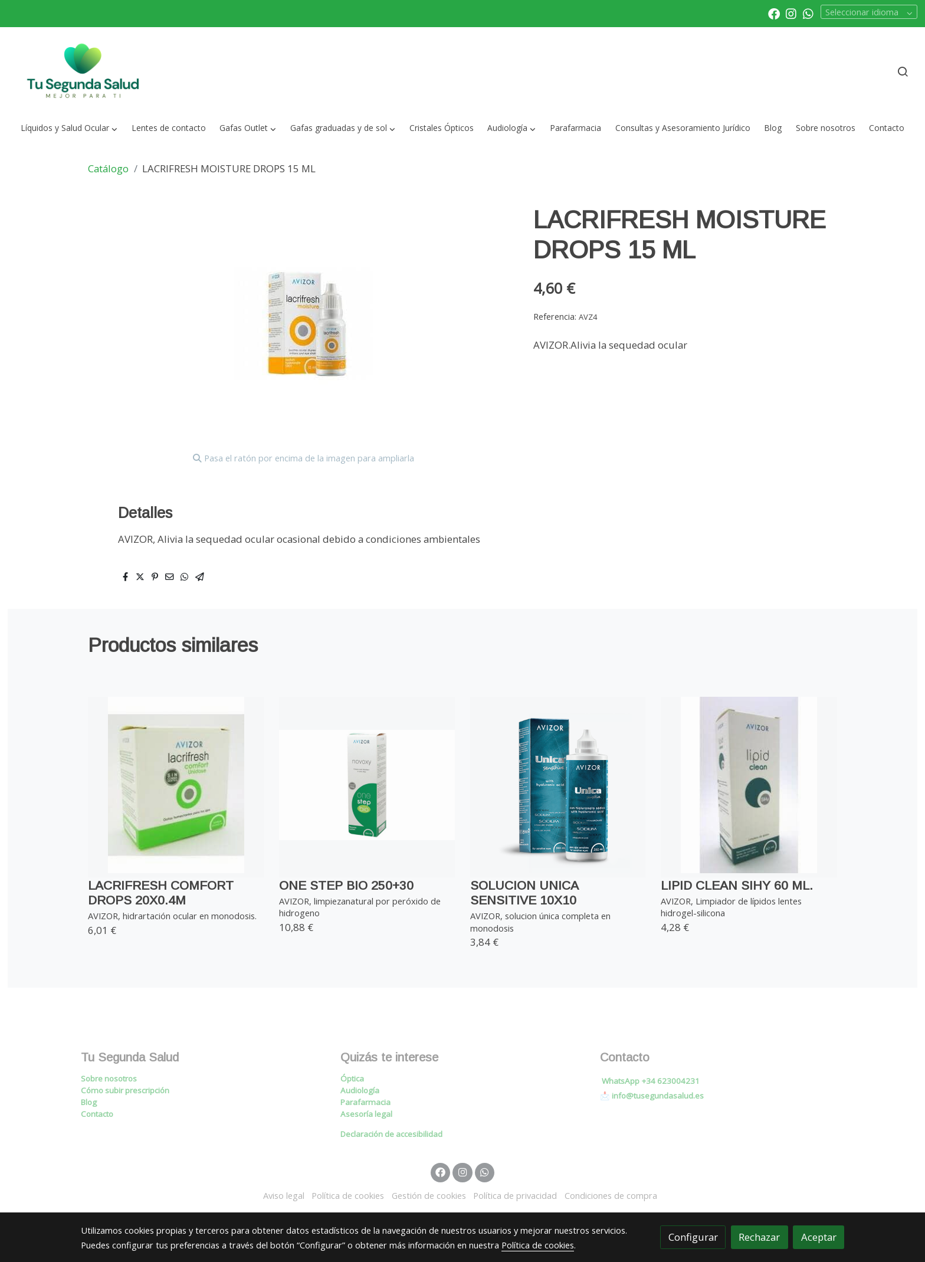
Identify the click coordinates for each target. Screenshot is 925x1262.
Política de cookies (347, 1195)
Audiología (359, 1090)
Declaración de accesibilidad (391, 1134)
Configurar (693, 1237)
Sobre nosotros (109, 1078)
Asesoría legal (366, 1114)
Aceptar (819, 1237)
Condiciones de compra (611, 1195)
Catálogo (108, 168)
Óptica (352, 1078)
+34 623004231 (670, 1081)
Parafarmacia (365, 1102)
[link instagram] (791, 13)
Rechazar (759, 1237)
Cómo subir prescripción (125, 1090)
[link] (83, 71)
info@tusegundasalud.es (658, 1095)
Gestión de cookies (429, 1195)
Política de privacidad (515, 1195)
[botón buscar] (902, 71)
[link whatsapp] (808, 13)
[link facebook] (774, 13)
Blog (89, 1102)
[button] (69, 128)
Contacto (97, 1114)
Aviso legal (283, 1195)
